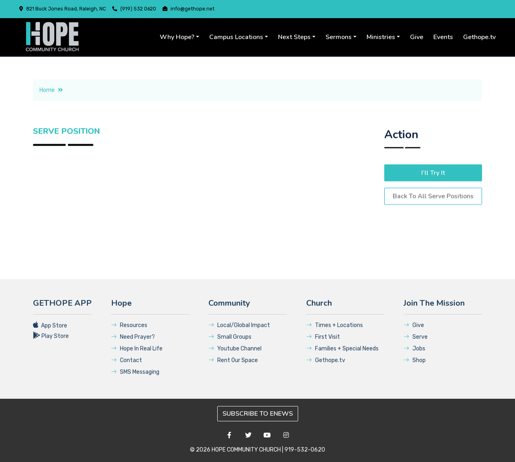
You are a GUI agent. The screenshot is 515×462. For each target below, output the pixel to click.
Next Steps (294, 37)
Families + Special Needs (342, 355)
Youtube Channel (235, 355)
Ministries (381, 37)
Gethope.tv (479, 37)
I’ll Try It (433, 188)
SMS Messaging (135, 378)
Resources (129, 332)
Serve (416, 343)
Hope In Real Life (137, 355)
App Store (50, 332)
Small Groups (229, 343)
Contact (126, 367)
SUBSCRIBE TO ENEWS (257, 413)
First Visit (323, 343)
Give (416, 37)
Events (443, 37)
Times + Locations (334, 332)
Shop (415, 367)
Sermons (338, 37)
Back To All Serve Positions (433, 211)
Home (51, 102)
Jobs (414, 355)
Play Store (51, 343)
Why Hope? (177, 37)
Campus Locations (236, 37)
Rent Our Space (233, 367)
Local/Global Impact (239, 332)
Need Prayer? (133, 343)
